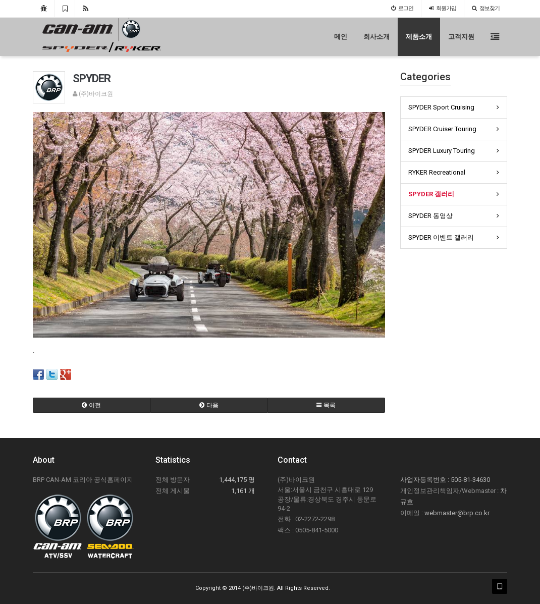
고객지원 (461, 36)
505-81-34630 (470, 479)
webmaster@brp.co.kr (457, 513)
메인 (340, 36)
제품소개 (419, 36)
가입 (442, 8)
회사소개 (376, 36)
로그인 (402, 8)
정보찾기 (486, 8)
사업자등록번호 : (425, 479)
